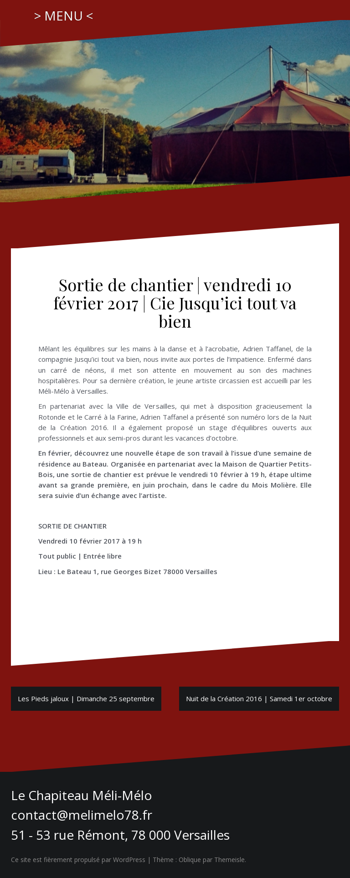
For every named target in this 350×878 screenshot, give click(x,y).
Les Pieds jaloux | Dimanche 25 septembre (86, 698)
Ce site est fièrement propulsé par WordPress (78, 859)
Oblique (190, 859)
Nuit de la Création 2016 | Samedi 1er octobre (259, 698)
